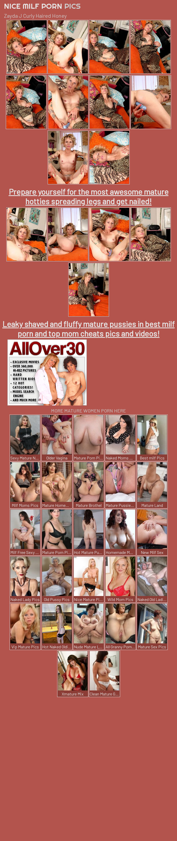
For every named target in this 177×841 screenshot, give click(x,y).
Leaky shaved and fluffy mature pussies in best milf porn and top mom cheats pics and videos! (88, 328)
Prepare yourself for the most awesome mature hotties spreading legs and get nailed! (89, 196)
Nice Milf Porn (42, 6)
